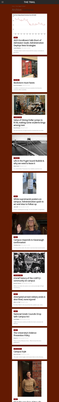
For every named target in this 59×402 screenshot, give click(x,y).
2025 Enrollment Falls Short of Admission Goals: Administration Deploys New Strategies (29, 43)
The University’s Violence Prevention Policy (25, 334)
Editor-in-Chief (17, 302)
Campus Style (20, 351)
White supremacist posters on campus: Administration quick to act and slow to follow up (29, 201)
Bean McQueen (17, 127)
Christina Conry (17, 245)
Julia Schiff (16, 206)
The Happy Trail (18, 275)
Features (16, 79)
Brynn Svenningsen (18, 85)
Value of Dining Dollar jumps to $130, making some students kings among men (30, 122)
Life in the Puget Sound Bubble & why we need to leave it (29, 162)
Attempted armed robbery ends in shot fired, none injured (29, 298)
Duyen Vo (16, 338)
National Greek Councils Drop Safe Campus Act (27, 315)
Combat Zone (17, 117)
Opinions (16, 158)
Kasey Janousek (17, 354)
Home (13, 6)
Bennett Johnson (17, 283)
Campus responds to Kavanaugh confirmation (29, 241)
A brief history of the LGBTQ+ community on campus (27, 279)
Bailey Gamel (16, 166)
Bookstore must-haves (24, 82)
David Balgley (16, 319)
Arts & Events (17, 348)
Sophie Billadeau (17, 48)
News (15, 37)
